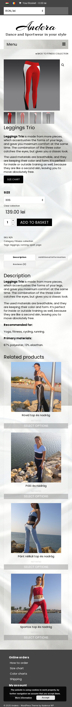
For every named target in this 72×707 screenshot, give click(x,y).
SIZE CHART (13, 179)
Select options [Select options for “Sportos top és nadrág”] (36, 637)
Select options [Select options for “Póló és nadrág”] (36, 496)
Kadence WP (48, 705)
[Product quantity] (7, 222)
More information (23, 698)
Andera (36, 26)
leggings (15, 244)
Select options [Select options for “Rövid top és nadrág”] (36, 425)
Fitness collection (57, 53)
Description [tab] (19, 256)
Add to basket (34, 222)
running (25, 244)
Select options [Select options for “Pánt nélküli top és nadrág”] (36, 566)
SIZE (7, 192)
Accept (45, 697)
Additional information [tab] (52, 256)
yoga (38, 244)
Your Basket (32, 3)
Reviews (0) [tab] (19, 264)
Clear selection (12, 205)
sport (32, 244)
